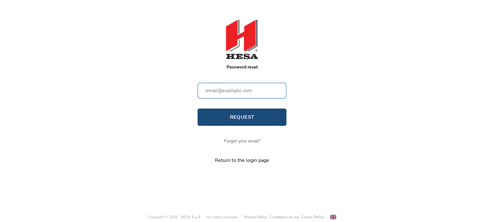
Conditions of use (284, 217)
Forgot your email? (242, 141)
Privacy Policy (255, 217)
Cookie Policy (313, 217)
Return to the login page (242, 160)
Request (242, 117)
